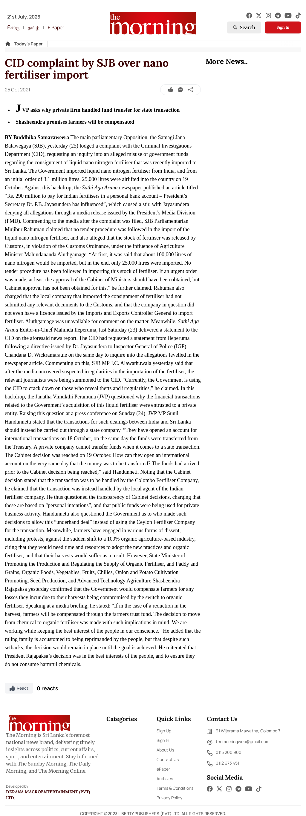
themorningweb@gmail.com (238, 742)
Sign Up (164, 731)
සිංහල (13, 27)
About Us (165, 750)
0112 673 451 (223, 763)
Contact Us (168, 759)
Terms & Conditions (175, 788)
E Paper (56, 27)
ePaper (163, 769)
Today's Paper (28, 44)
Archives (165, 778)
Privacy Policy (169, 797)
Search (244, 27)
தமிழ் (33, 27)
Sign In (283, 27)
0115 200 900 (224, 753)
